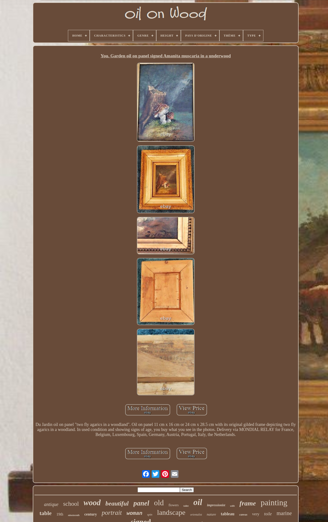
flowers (174, 505)
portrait (112, 512)
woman (134, 514)
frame (247, 503)
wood (92, 502)
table (45, 513)
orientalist (196, 514)
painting (274, 502)
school (71, 503)
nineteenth (73, 515)
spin (149, 514)
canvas (243, 514)
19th (59, 514)
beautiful (117, 503)
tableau (227, 513)
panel (141, 503)
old (159, 502)
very (255, 514)
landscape (171, 512)
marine (284, 513)
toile (268, 513)
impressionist (216, 505)
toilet (186, 506)
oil (197, 502)
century (90, 514)
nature (211, 514)
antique (51, 504)
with (232, 505)
